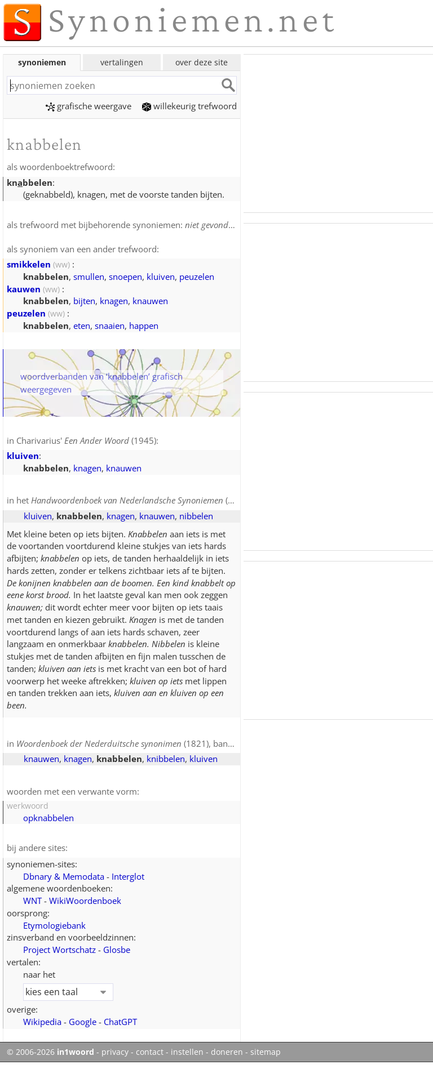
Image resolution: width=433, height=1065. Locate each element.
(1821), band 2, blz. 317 (146, 743)
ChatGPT (120, 1021)
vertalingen (121, 62)
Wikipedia (42, 1021)
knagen (114, 300)
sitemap (265, 1052)
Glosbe (116, 949)
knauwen (150, 300)
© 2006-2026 (50, 1052)
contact (150, 1052)
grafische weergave (88, 106)
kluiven (161, 276)
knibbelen (166, 758)
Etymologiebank (54, 925)
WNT (32, 900)
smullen (88, 276)
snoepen (125, 276)
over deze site (201, 62)
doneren (227, 1052)
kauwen (24, 289)
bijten (84, 300)
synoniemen (42, 62)
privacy (115, 1052)
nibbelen (196, 516)
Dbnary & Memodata (63, 876)
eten (81, 325)
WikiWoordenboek (85, 900)
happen (143, 325)
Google (82, 1021)
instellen (187, 1052)
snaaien (110, 325)
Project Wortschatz (59, 949)
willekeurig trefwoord (189, 106)
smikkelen (29, 264)
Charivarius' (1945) (86, 440)
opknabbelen (48, 817)
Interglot (128, 876)
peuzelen (196, 276)
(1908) (140, 500)
